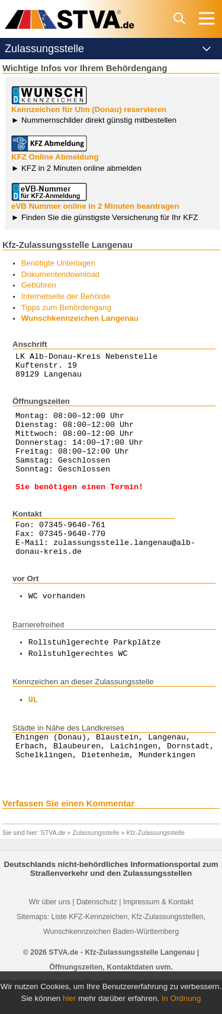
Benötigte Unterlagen (58, 263)
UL (33, 728)
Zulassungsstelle (95, 866)
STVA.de (53, 866)
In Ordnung (181, 998)
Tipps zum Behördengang (66, 307)
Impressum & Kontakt (158, 936)
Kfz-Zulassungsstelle (156, 866)
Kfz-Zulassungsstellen (167, 950)
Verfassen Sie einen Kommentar (68, 837)
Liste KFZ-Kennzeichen (90, 950)
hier (69, 998)
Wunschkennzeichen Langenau (80, 318)
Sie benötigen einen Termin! (79, 507)
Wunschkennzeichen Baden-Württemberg (111, 965)
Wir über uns (49, 936)
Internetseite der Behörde (65, 296)
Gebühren (38, 284)
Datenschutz (96, 936)
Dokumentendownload (60, 274)
